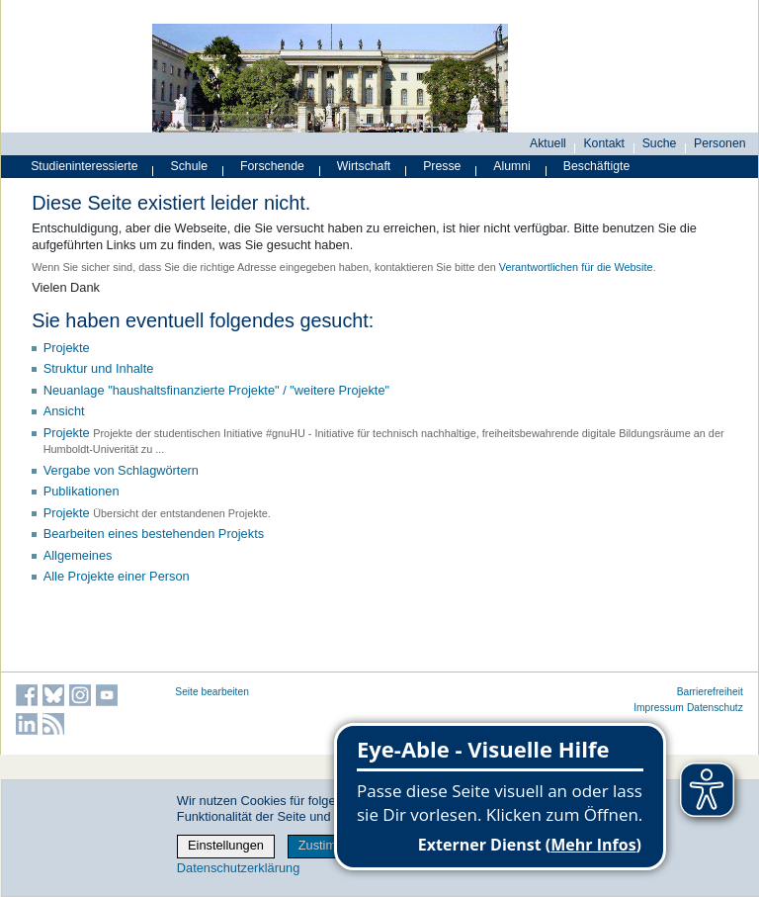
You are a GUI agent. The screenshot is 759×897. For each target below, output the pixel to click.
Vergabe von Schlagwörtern (121, 470)
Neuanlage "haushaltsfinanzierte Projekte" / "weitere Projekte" (216, 390)
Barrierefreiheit (710, 691)
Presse (442, 166)
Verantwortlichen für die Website (576, 267)
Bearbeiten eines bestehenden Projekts (153, 533)
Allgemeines (78, 555)
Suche (659, 143)
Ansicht (64, 411)
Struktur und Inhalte (98, 368)
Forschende (272, 166)
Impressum (658, 707)
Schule (190, 166)
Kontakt (604, 143)
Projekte (66, 347)
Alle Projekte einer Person (116, 576)
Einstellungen (226, 845)
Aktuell (548, 143)
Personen (720, 143)
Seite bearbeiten (212, 691)
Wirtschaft (364, 166)
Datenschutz (715, 707)
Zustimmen (329, 845)
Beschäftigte (597, 166)
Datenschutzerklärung (238, 867)
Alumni (512, 166)
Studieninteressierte (84, 166)
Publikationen (81, 491)
